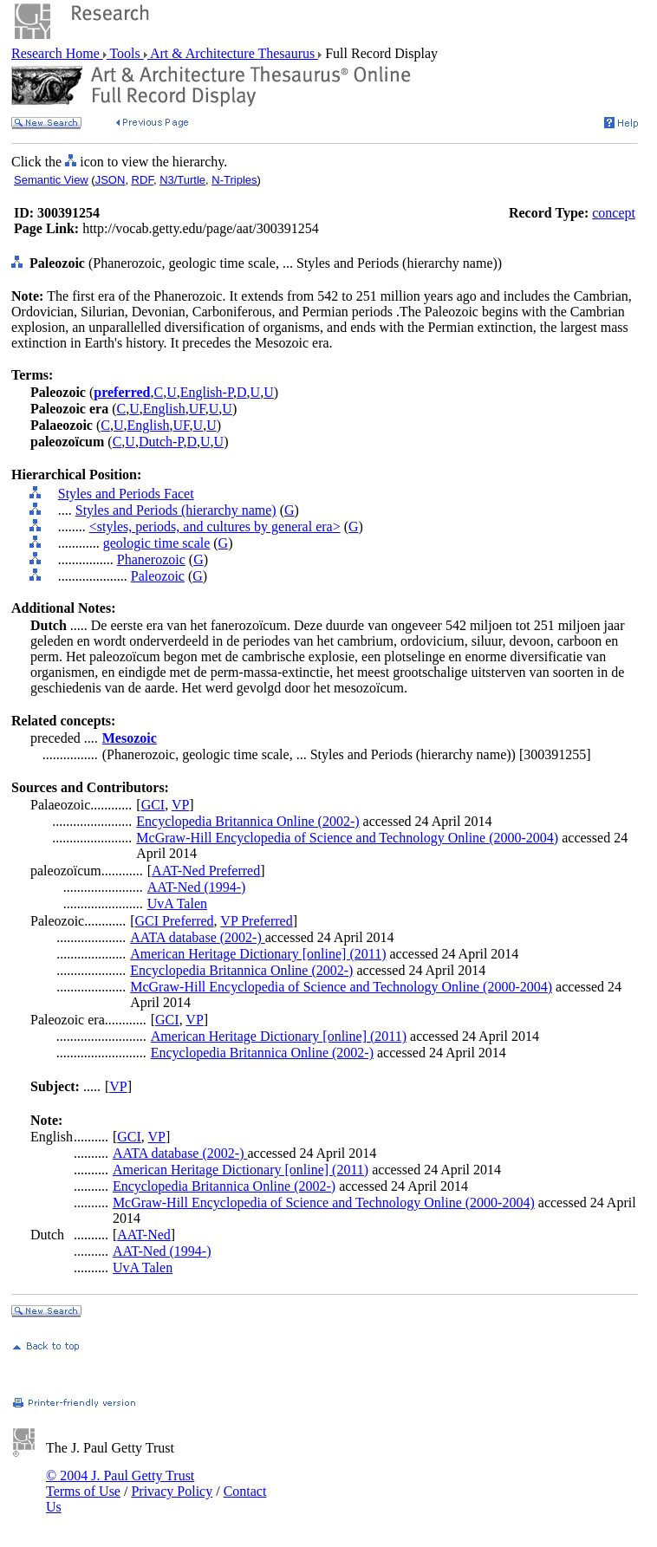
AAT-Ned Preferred (206, 870)
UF (197, 408)
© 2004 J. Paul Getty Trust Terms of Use (120, 1483)
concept (613, 212)
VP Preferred (256, 920)
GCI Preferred (174, 920)
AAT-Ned (144, 1234)
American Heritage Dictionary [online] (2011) (258, 953)
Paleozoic (158, 576)
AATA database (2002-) (197, 937)
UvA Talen (177, 903)
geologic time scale (157, 543)
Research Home (57, 53)
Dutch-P (161, 441)
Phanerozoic (151, 559)
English (164, 408)
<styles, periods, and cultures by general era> (215, 526)
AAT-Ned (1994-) (196, 887)
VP (180, 804)
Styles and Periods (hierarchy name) (175, 510)
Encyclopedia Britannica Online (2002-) (247, 821)
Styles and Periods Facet (126, 493)
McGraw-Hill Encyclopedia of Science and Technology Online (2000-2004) (347, 837)
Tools (125, 53)
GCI (153, 804)
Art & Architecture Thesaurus (232, 53)
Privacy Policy (171, 1491)
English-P (206, 392)
